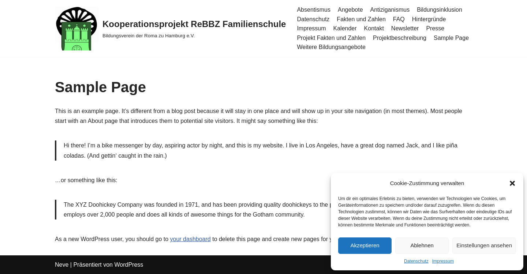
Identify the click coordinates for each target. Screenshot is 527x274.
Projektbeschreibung (399, 38)
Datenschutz (416, 261)
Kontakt (374, 28)
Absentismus (313, 10)
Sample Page (451, 38)
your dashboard (190, 239)
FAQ (399, 19)
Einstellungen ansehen (484, 245)
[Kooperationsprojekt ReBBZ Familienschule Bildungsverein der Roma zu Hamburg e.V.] (170, 28)
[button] (512, 183)
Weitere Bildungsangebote (331, 47)
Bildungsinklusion (439, 10)
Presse (435, 28)
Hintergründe (429, 19)
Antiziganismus (390, 10)
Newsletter (405, 28)
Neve (61, 265)
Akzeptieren (364, 245)
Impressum (443, 261)
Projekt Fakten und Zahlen (331, 38)
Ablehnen (421, 245)
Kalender (345, 28)
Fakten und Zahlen (361, 19)
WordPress (128, 265)
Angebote (350, 10)
